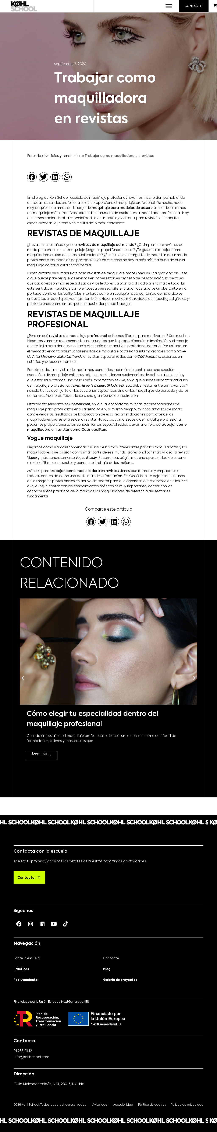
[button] (32, 176)
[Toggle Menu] (166, 6)
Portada (34, 155)
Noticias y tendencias (63, 155)
